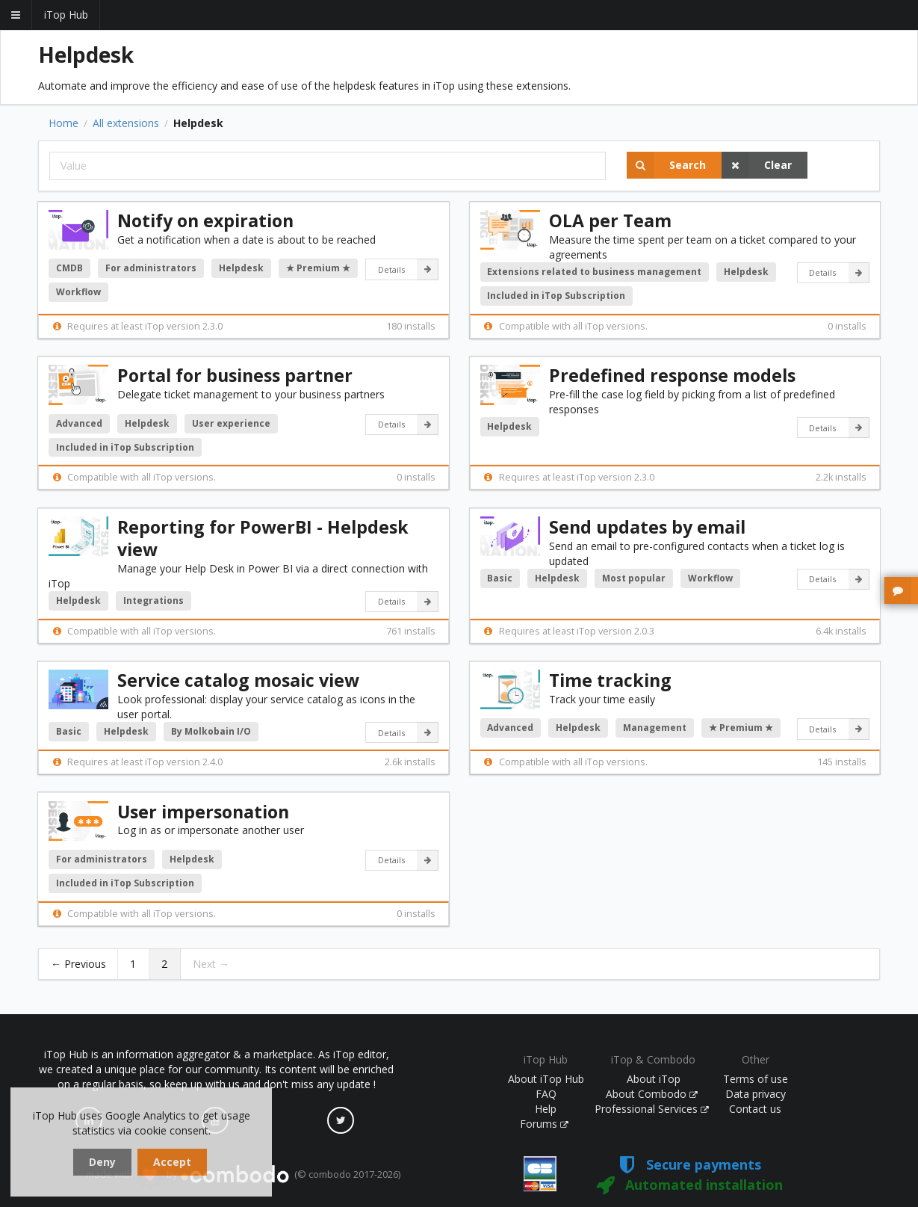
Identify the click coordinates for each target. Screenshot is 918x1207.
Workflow (78, 291)
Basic (499, 578)
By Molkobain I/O (211, 731)
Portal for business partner (235, 375)
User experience (231, 423)
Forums (544, 1124)
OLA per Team (610, 220)
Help (545, 1109)
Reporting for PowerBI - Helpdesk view (263, 538)
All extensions (126, 123)
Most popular (634, 578)
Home (63, 123)
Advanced (79, 423)
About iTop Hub (546, 1079)
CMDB (69, 268)
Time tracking (610, 680)
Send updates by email (647, 527)
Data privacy (755, 1094)
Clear (757, 165)
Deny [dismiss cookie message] (102, 1162)
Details (408, 269)
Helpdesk (241, 268)
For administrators (150, 268)
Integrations (153, 600)
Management (654, 727)
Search (666, 165)
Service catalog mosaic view (238, 680)
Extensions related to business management (594, 271)
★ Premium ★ (318, 268)
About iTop (653, 1079)
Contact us (755, 1109)
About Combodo (652, 1094)
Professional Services (652, 1109)
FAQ (546, 1094)
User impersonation (203, 812)
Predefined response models (672, 375)
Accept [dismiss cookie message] (172, 1162)
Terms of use (755, 1079)
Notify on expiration (205, 220)
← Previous (78, 964)
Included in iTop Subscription (556, 295)
